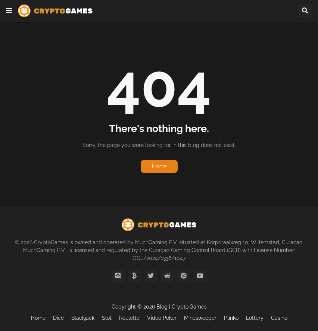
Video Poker (162, 318)
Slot (107, 318)
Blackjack (82, 318)
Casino (279, 318)
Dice (58, 318)
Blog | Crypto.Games (181, 307)
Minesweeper (200, 318)
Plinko (231, 318)
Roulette (129, 318)
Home (159, 166)
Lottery (255, 318)
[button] (9, 10)
